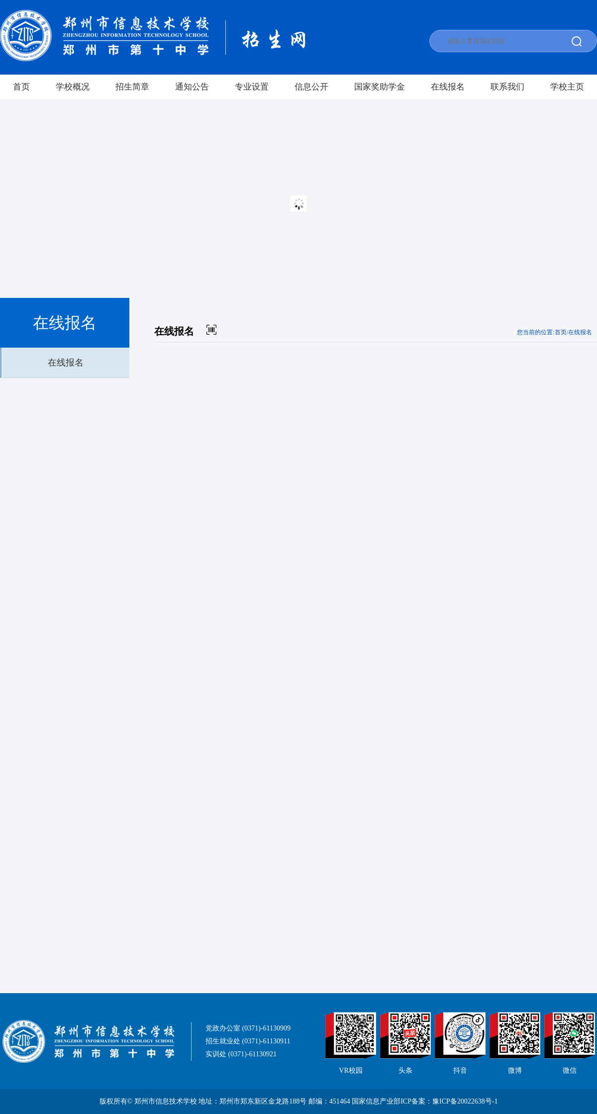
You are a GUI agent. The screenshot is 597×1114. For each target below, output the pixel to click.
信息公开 (311, 87)
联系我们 (507, 87)
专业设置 (252, 87)
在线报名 (448, 87)
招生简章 (132, 87)
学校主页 (567, 87)
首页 (21, 87)
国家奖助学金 (379, 87)
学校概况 (73, 87)
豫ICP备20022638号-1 (465, 1101)
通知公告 (192, 87)
